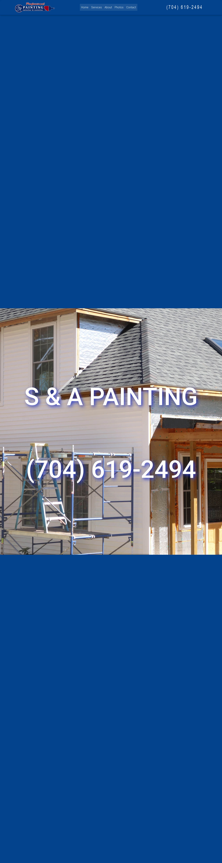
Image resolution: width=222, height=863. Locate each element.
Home (84, 7)
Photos (119, 7)
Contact (131, 7)
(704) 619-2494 (111, 469)
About (108, 7)
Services (96, 7)
